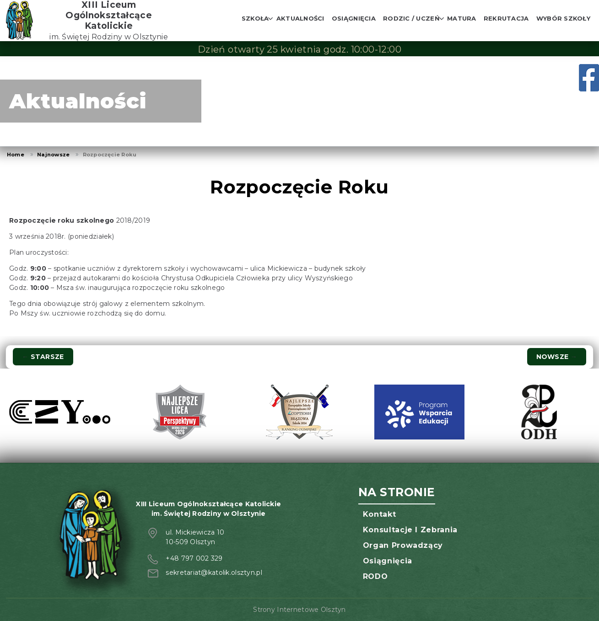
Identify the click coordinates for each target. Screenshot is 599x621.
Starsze (43, 357)
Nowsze (556, 357)
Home (15, 154)
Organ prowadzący (403, 545)
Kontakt (379, 514)
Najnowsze (53, 154)
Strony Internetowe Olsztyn (299, 609)
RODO (375, 576)
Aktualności (300, 18)
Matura (461, 18)
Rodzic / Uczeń (411, 18)
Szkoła (255, 18)
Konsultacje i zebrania (410, 529)
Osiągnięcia (354, 18)
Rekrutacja (506, 18)
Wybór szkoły (563, 18)
